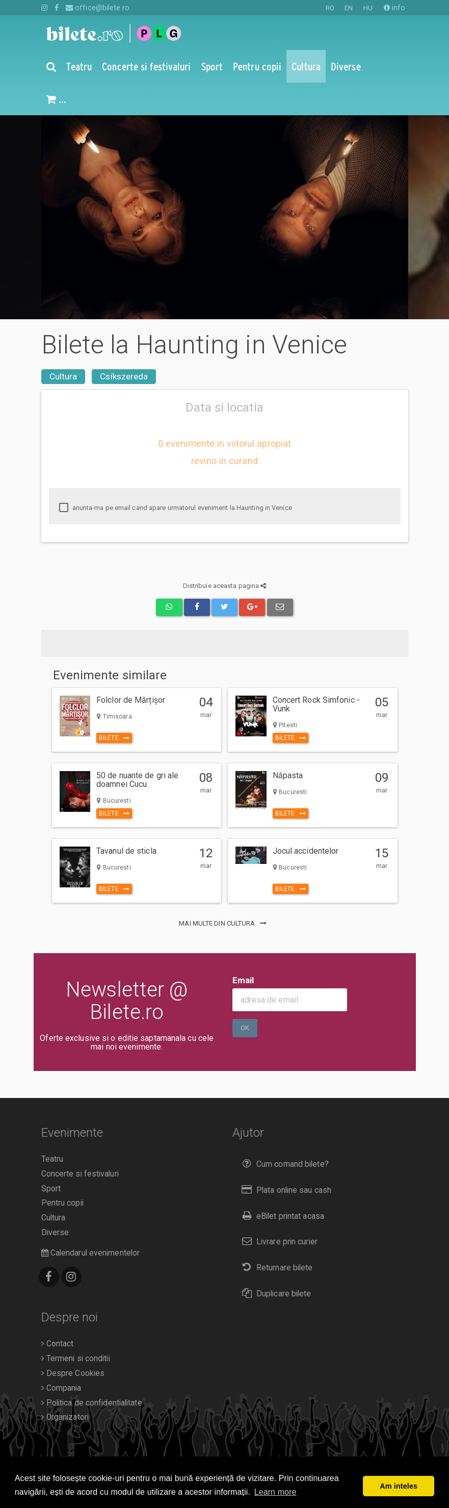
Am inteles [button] (398, 1486)
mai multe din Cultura (224, 923)
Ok (245, 1028)
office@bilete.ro (97, 8)
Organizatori (65, 1417)
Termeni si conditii (75, 1358)
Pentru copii (62, 1203)
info (395, 8)
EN (349, 8)
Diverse (55, 1232)
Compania (61, 1388)
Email (243, 980)
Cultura (63, 376)
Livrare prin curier (277, 1241)
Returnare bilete (275, 1267)
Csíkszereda (124, 376)
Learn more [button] (275, 1492)
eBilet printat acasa (280, 1216)
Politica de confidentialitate (91, 1403)
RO (330, 8)
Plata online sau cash (284, 1190)
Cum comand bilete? (283, 1164)
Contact (57, 1343)
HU (368, 8)
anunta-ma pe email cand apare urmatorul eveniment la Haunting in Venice (175, 508)
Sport (51, 1188)
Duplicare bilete (274, 1293)
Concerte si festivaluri (80, 1174)
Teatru (52, 1159)
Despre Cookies (73, 1373)
